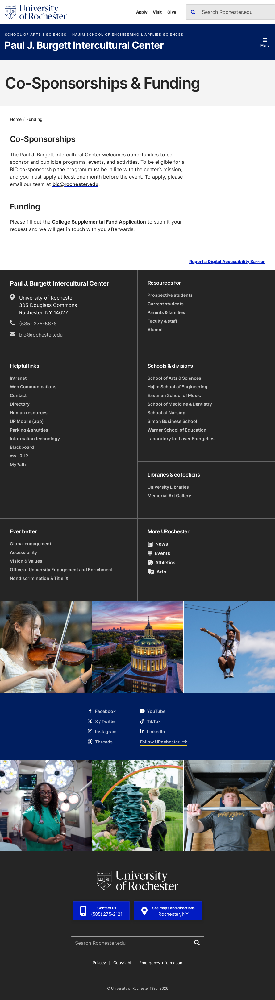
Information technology (35, 438)
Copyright (122, 962)
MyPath (18, 464)
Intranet (18, 378)
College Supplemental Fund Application (99, 221)
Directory (20, 404)
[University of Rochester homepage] (36, 12)
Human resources (29, 412)
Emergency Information (160, 962)
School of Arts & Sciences (35, 34)
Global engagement (30, 544)
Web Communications (33, 387)
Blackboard (22, 447)
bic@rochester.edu (75, 184)
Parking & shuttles (29, 430)
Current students (166, 304)
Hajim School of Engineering (177, 387)
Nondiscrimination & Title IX (39, 578)
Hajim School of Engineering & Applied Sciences (127, 34)
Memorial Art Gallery (169, 495)
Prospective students (170, 295)
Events (159, 553)
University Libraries (168, 487)
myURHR (19, 456)
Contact (18, 395)
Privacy (99, 962)
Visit (157, 12)
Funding (34, 119)
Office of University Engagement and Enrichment (61, 569)
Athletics (162, 562)
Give (171, 12)
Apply (142, 12)
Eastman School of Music (174, 395)
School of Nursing (166, 412)
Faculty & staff (162, 321)
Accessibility (23, 552)
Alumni (155, 330)
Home (16, 119)
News (158, 544)
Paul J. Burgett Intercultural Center (84, 45)
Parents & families (166, 312)
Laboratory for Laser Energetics (181, 438)
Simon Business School (172, 421)
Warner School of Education (177, 430)
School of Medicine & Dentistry (180, 404)
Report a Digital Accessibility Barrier (227, 261)
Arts (157, 571)
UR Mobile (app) (27, 421)
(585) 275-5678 (38, 323)
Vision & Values (26, 561)
